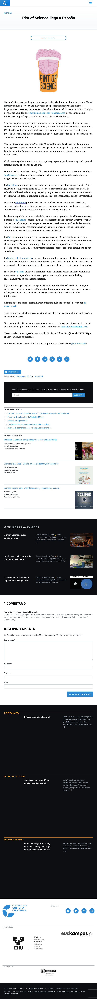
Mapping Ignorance (14, 840)
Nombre (8, 664)
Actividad (8, 13)
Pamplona (20, 202)
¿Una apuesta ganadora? (17, 421)
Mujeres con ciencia (14, 776)
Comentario (9, 640)
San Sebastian (11, 175)
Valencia (19, 271)
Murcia (11, 237)
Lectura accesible (48, 38)
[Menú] (90, 3)
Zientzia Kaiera (11, 713)
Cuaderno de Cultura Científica (22, 991)
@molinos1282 (78, 343)
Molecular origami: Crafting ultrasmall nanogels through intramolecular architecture (37, 846)
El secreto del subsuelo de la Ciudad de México (26, 417)
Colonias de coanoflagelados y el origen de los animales (29, 428)
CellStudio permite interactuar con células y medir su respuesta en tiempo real (38, 414)
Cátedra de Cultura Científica (23, 988)
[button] (30, 359)
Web (6, 682)
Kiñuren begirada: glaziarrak (37, 717)
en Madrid (19, 220)
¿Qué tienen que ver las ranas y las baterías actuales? (29, 424)
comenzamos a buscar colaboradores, (46, 113)
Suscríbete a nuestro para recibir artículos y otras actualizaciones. (48, 390)
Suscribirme (78, 395)
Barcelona (12, 185)
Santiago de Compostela (19, 258)
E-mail (7, 673)
